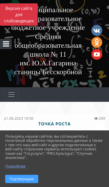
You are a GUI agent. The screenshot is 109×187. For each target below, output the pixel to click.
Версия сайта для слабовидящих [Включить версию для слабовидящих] (19, 14)
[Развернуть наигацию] (11, 94)
